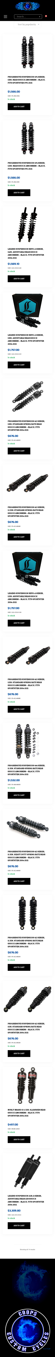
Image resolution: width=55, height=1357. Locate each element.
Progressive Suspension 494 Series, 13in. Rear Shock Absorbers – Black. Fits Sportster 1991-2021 (26, 80)
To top (46, 1347)
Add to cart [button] (19, 107)
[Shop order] (27, 24)
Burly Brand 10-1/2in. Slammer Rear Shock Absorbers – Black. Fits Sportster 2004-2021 (26, 1113)
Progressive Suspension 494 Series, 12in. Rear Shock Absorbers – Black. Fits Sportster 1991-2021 (26, 166)
